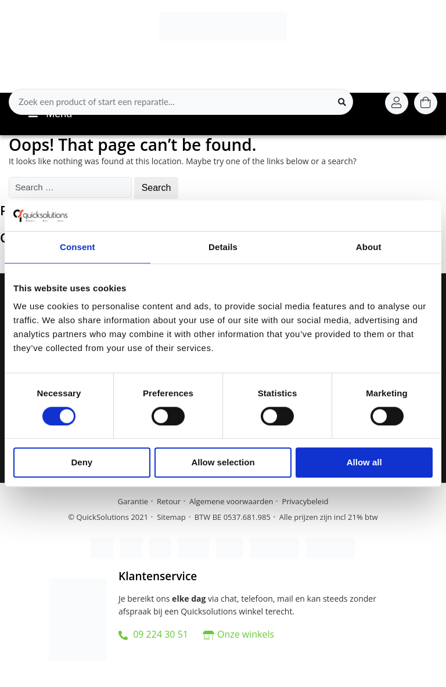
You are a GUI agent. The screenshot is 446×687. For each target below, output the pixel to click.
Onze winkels (245, 634)
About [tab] (369, 247)
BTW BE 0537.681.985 (233, 517)
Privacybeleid (305, 501)
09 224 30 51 (153, 634)
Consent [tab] (77, 247)
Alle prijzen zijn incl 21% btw (328, 517)
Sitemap (171, 517)
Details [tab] (223, 247)
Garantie (133, 501)
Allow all (364, 463)
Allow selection (222, 463)
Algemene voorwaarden (231, 501)
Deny (81, 463)
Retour (169, 501)
